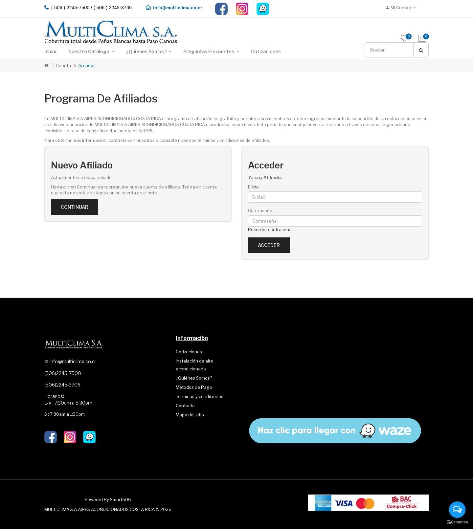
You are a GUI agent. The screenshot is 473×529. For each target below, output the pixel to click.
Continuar (74, 207)
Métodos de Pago (194, 387)
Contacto (185, 405)
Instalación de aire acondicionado (194, 364)
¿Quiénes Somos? (194, 378)
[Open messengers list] (457, 509)
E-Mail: (254, 186)
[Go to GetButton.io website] (457, 522)
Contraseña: (260, 210)
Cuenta (63, 65)
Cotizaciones (189, 351)
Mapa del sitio (190, 414)
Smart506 (120, 499)
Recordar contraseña (270, 229)
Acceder (86, 65)
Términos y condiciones (199, 396)
